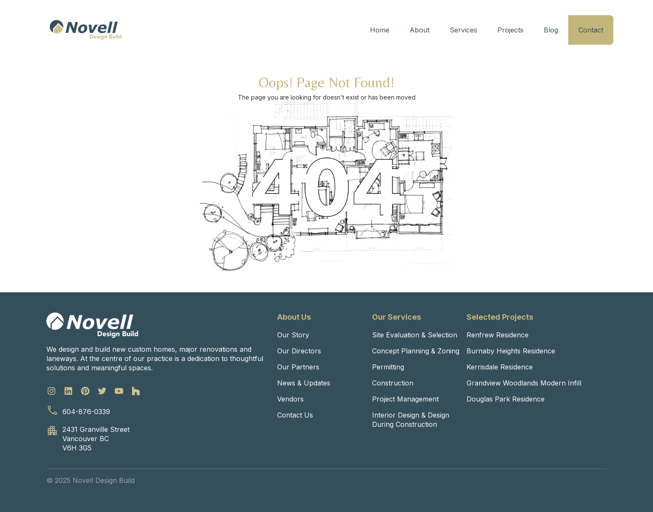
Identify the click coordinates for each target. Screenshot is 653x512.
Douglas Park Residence (506, 399)
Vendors (290, 399)
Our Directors (299, 351)
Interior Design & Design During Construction (410, 419)
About (419, 30)
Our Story (293, 335)
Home (379, 30)
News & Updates (303, 383)
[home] (85, 30)
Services (463, 30)
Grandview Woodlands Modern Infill (524, 383)
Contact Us (295, 415)
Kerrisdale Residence (500, 367)
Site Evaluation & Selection (414, 335)
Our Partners (298, 367)
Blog (551, 30)
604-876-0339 (86, 411)
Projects (510, 30)
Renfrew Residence (498, 335)
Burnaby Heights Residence (511, 351)
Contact (590, 30)
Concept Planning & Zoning (415, 351)
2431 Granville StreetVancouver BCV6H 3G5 (96, 438)
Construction (392, 383)
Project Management (405, 399)
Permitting (388, 367)
